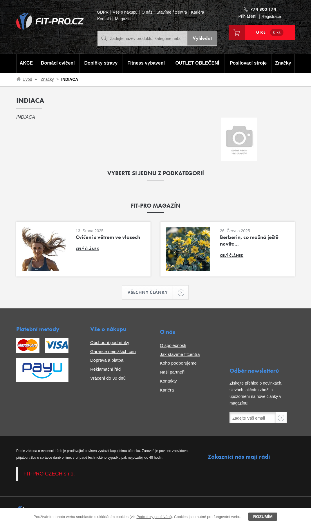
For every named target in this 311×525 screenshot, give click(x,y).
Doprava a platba (106, 360)
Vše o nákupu (125, 12)
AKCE (25, 63)
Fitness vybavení (145, 63)
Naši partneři (172, 372)
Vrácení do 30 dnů (108, 378)
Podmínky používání (153, 517)
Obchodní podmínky (109, 342)
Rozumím (262, 516)
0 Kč (269, 32)
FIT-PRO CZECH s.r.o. (49, 474)
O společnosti (173, 345)
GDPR (103, 12)
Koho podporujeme (178, 363)
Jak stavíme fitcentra (180, 354)
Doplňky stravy (100, 63)
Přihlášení (247, 16)
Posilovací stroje (248, 63)
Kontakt (104, 19)
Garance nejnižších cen (113, 351)
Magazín (123, 19)
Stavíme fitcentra (171, 12)
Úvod (27, 79)
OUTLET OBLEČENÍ (197, 63)
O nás (147, 12)
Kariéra (197, 12)
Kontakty (168, 381)
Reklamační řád (105, 369)
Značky (283, 63)
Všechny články (150, 292)
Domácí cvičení (58, 63)
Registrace (271, 16)
